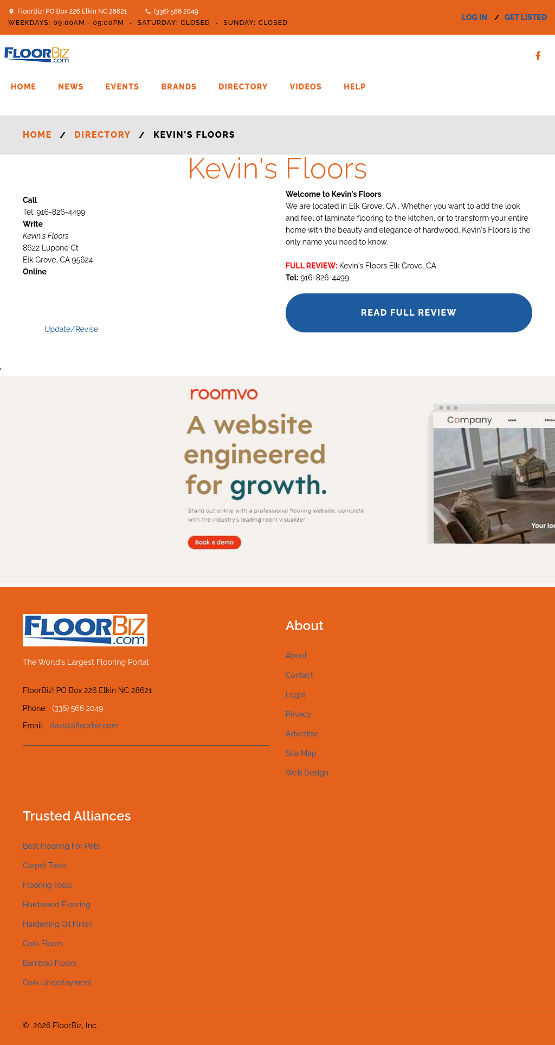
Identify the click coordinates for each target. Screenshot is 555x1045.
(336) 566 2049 (176, 11)
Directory (243, 86)
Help (355, 86)
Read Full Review (409, 312)
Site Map (301, 753)
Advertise (302, 733)
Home (23, 86)
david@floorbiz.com (84, 725)
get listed (526, 17)
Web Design (307, 772)
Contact (299, 675)
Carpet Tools (45, 865)
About (296, 655)
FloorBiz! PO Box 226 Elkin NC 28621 (72, 11)
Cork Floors (43, 943)
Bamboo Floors (49, 963)
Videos (306, 86)
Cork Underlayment (57, 982)
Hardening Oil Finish (58, 924)
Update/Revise (71, 329)
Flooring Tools (47, 885)
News (71, 86)
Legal (295, 694)
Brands (179, 86)
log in (474, 17)
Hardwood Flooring (57, 904)
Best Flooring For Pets (61, 846)
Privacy (298, 714)
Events (123, 86)
